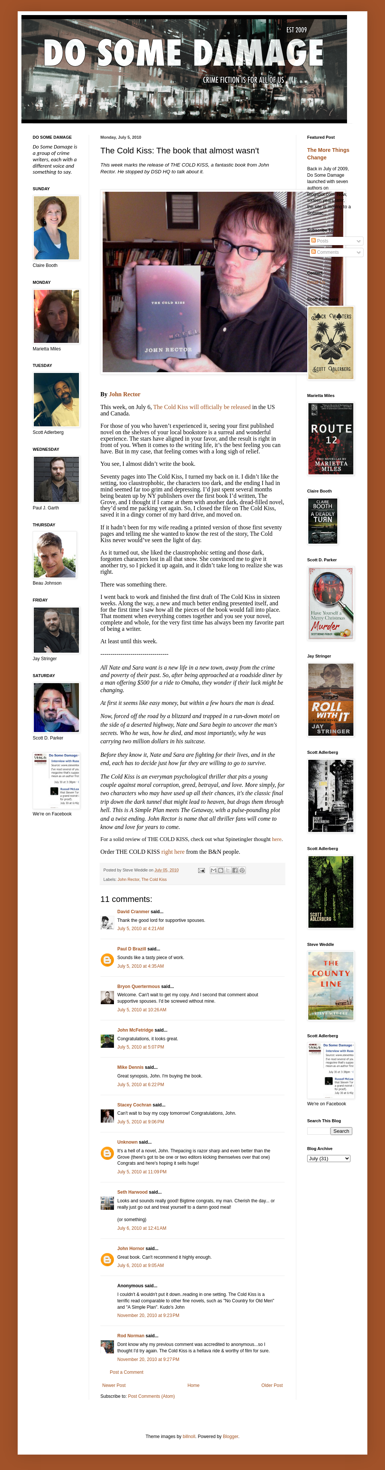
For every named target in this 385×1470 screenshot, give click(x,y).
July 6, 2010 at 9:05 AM (140, 1265)
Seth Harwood (132, 1192)
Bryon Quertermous (138, 986)
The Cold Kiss (154, 879)
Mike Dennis (130, 1067)
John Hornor (130, 1248)
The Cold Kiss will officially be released (202, 407)
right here (173, 852)
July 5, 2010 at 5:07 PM (140, 1047)
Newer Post (114, 1385)
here (276, 839)
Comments (325, 252)
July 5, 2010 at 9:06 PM (140, 1121)
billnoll (189, 1436)
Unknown (127, 1142)
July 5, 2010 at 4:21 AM (140, 928)
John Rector (125, 394)
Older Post (272, 1385)
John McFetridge (135, 1030)
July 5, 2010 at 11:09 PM (142, 1171)
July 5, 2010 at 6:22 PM (140, 1084)
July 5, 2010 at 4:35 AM (140, 966)
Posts (319, 241)
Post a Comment (126, 1372)
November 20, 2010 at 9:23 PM (148, 1315)
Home (194, 1385)
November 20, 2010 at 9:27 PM (148, 1359)
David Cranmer (133, 911)
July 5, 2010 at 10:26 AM (141, 1009)
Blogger (230, 1436)
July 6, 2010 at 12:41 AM (141, 1228)
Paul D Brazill (131, 949)
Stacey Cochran (134, 1105)
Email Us (316, 282)
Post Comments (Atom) (151, 1396)
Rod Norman (130, 1335)
